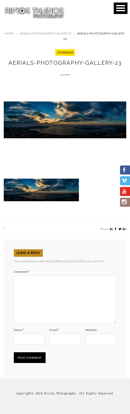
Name (19, 330)
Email (54, 330)
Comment (21, 272)
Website (91, 330)
